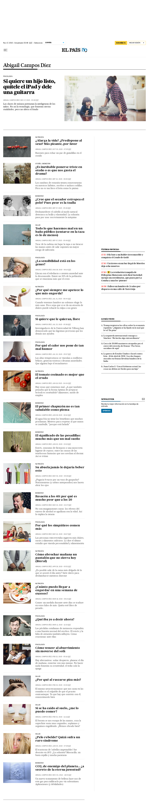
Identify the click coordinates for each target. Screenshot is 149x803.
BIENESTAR (39, 403)
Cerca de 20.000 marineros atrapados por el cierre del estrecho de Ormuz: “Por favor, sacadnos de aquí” (123, 346)
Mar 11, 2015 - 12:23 (62, 625)
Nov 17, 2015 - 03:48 (30, 100)
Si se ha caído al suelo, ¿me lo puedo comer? (57, 710)
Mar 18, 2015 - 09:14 (62, 599)
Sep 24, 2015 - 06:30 (62, 179)
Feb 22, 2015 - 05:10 (62, 657)
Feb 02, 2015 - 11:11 (61, 717)
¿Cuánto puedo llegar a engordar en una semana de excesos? (56, 590)
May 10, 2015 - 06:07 (62, 534)
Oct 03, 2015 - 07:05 (62, 149)
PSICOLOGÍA (40, 342)
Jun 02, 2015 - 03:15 (62, 444)
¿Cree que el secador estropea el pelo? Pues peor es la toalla (59, 201)
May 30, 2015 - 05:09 (62, 476)
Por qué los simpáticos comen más (57, 527)
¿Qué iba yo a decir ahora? (54, 619)
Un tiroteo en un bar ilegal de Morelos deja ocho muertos (123, 264)
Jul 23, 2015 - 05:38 (62, 324)
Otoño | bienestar (42, 164)
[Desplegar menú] (5, 50)
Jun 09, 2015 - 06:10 (62, 415)
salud (37, 225)
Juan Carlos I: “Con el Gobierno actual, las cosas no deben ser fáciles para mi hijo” (122, 367)
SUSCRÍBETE (121, 43)
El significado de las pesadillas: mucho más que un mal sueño (57, 437)
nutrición (39, 137)
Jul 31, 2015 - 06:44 (62, 299)
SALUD (37, 676)
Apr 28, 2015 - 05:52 (62, 566)
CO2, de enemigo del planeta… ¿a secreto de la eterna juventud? (59, 768)
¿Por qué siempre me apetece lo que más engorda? (59, 292)
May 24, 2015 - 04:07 (62, 505)
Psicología (40, 316)
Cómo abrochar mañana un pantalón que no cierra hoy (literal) (56, 558)
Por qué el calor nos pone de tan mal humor (59, 347)
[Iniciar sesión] (137, 43)
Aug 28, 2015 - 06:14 (62, 270)
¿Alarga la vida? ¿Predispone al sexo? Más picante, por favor (58, 142)
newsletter (107, 399)
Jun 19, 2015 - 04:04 (62, 383)
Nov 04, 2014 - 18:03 (62, 775)
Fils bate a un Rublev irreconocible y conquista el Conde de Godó (122, 256)
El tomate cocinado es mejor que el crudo (59, 376)
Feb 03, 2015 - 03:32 (62, 685)
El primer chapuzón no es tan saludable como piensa (57, 408)
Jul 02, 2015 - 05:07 (62, 354)
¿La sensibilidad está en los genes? (55, 263)
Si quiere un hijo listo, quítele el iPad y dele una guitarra (29, 86)
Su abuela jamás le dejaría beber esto (59, 469)
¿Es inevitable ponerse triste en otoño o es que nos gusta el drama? (58, 170)
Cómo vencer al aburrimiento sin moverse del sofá (57, 650)
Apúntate (107, 411)
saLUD (37, 734)
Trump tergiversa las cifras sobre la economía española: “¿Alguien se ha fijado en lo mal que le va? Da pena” (124, 327)
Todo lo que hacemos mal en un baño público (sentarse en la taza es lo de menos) (59, 232)
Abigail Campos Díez (27, 65)
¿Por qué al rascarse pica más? (58, 679)
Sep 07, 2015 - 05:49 (62, 240)
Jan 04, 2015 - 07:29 (62, 746)
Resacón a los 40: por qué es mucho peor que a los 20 (56, 498)
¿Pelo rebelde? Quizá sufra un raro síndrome (57, 739)
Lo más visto (107, 319)
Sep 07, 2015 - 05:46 (62, 208)
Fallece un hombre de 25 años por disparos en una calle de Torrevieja (121, 287)
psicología (8, 76)
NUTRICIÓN (39, 464)
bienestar (39, 196)
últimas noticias (110, 249)
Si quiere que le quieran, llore (57, 319)
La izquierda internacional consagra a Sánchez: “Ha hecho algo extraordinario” (121, 336)
